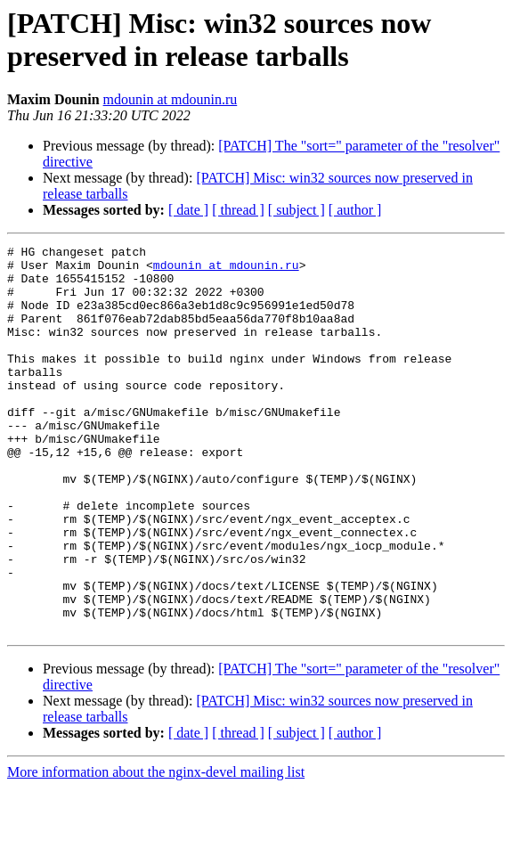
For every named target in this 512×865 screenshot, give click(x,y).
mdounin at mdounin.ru (170, 99)
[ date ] (188, 209)
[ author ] (355, 209)
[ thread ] (238, 209)
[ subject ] (296, 209)
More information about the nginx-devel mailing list (156, 849)
